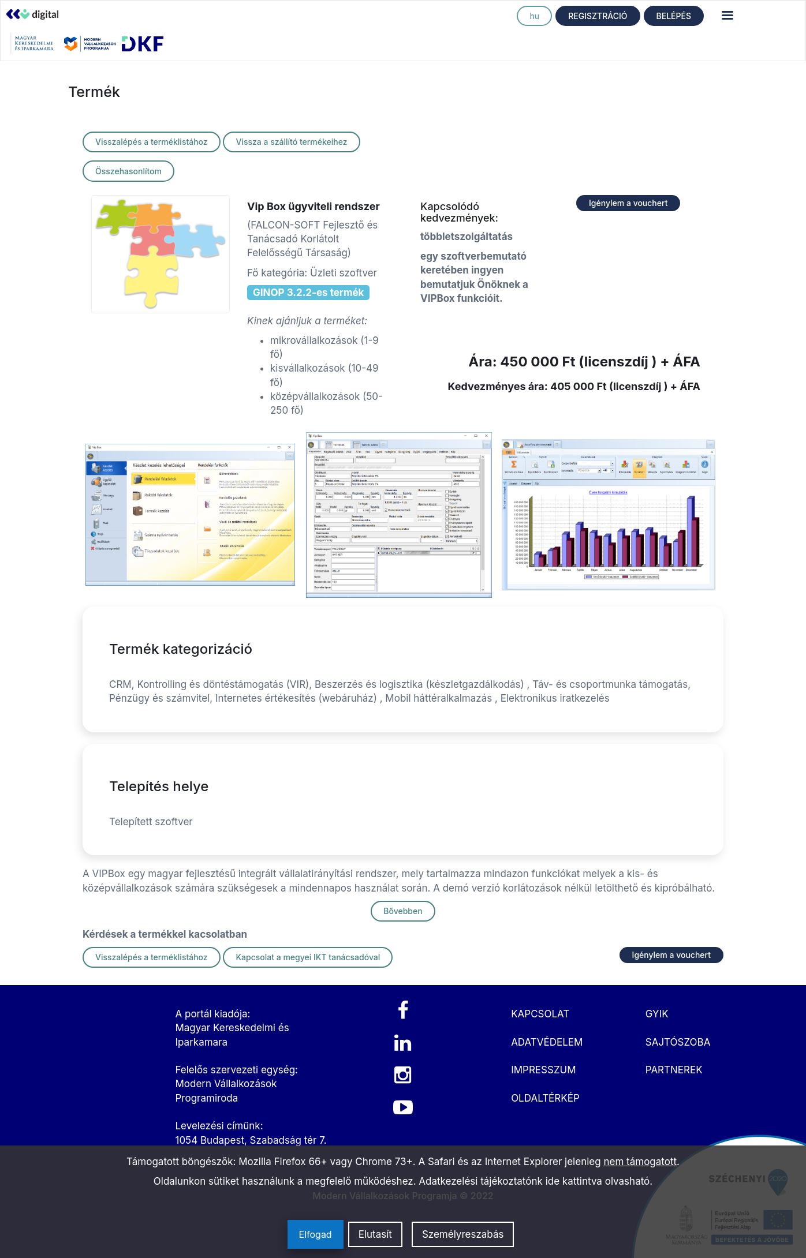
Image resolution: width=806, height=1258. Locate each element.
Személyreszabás (463, 1234)
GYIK (657, 1014)
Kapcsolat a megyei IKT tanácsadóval (308, 957)
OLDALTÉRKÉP (545, 1098)
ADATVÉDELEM (547, 1042)
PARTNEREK (674, 1070)
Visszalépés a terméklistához (151, 142)
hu (534, 16)
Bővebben (402, 911)
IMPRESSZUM (543, 1070)
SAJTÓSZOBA (678, 1042)
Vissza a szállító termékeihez (291, 142)
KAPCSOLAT (540, 1014)
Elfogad (315, 1234)
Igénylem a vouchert (628, 203)
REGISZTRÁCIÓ (597, 16)
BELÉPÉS (673, 16)
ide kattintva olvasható (598, 1181)
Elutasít (375, 1234)
